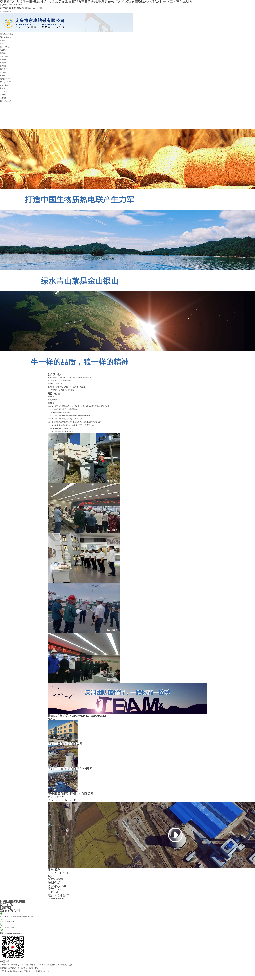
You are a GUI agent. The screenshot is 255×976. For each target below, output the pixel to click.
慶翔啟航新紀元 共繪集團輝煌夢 (59, 380)
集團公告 (3, 59)
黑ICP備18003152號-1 (41, 965)
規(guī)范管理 (5, 82)
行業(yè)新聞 (4, 56)
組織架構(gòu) (5, 37)
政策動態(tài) (5, 79)
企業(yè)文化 (5, 85)
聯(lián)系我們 (5, 101)
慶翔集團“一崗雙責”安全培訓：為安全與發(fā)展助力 (66, 387)
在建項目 (3, 75)
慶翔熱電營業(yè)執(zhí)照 (64, 431)
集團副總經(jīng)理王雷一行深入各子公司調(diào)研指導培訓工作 (78, 422)
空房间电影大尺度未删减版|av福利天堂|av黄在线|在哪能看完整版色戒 (24, 971)
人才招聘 (3, 91)
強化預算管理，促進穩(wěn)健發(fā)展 (68, 419)
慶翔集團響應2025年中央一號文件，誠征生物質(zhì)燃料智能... (70, 377)
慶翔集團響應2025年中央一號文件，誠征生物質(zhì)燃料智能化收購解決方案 (82, 406)
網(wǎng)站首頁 (6, 34)
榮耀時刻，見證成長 (55, 384)
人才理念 (3, 98)
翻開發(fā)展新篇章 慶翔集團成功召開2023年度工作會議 (75, 425)
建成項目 (3, 72)
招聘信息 (3, 95)
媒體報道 (3, 63)
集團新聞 (3, 53)
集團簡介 (3, 40)
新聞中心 (3, 50)
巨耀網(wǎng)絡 (66, 965)
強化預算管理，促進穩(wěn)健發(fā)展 (61, 390)
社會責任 (3, 88)
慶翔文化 (3, 44)
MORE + (52, 718)
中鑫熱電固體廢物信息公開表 (65, 428)
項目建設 (3, 69)
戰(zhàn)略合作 (5, 47)
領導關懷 (3, 66)
